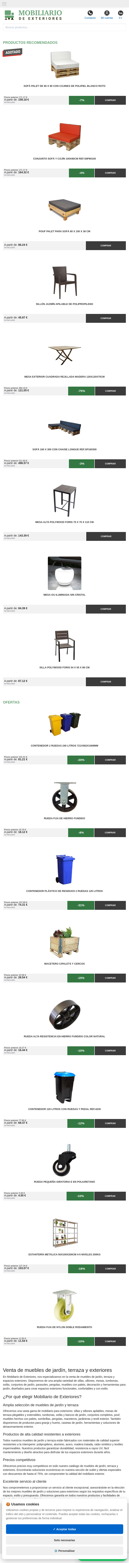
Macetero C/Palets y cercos (64, 963)
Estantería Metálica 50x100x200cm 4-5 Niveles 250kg (65, 1254)
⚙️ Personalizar (64, 1550)
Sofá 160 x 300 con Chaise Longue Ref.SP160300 (64, 449)
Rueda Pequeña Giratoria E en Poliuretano (64, 1182)
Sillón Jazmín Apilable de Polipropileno (64, 304)
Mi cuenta (107, 14)
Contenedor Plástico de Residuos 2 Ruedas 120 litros (64, 891)
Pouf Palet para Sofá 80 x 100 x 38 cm (64, 231)
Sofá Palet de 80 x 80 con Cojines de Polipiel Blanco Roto (65, 86)
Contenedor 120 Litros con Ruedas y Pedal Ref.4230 (64, 1109)
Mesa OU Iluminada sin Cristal (65, 594)
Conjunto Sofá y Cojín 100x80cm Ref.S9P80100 (64, 158)
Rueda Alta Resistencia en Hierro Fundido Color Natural (64, 1036)
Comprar (110, 100)
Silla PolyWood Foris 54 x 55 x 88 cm (64, 667)
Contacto (90, 14)
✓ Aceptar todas (64, 1529)
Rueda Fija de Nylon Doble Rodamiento (64, 1327)
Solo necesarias (64, 1540)
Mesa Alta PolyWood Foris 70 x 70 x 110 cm (64, 522)
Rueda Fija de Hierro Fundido (64, 818)
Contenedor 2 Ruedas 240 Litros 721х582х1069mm (64, 745)
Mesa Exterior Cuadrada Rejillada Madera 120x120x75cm (64, 376)
